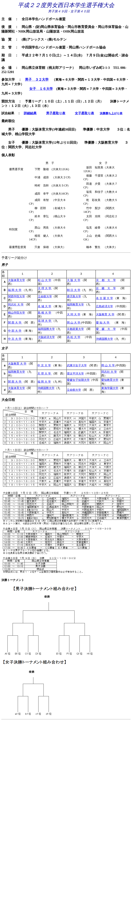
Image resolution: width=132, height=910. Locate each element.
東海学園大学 (109, 388)
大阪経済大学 (46, 337)
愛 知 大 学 (103, 322)
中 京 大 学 (14, 338)
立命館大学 (45, 296)
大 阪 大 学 (73, 280)
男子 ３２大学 (37, 79)
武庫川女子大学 (77, 365)
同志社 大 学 (16, 304)
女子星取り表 (84, 113)
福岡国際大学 (46, 328)
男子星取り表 (55, 113)
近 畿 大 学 (106, 288)
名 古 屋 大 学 (104, 298)
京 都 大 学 (106, 280)
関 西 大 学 (15, 322)
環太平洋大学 (75, 373)
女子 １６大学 (41, 89)
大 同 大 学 (73, 314)
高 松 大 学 (73, 337)
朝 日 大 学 (73, 290)
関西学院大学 (16, 296)
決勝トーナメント (12, 579)
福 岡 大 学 (14, 290)
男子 (4, 265)
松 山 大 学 (44, 280)
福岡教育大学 (75, 304)
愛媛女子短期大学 (78, 379)
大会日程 (8, 400)
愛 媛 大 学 (106, 328)
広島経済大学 (104, 306)
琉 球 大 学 (45, 320)
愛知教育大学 (109, 379)
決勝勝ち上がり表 (111, 113)
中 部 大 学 (14, 330)
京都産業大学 (75, 328)
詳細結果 (30, 113)
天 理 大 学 (45, 288)
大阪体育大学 (16, 280)
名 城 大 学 (44, 306)
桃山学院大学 (16, 312)
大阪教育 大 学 (105, 314)
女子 (4, 348)
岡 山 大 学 (74, 322)
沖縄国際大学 (104, 338)
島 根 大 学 (44, 312)
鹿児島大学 (74, 296)
